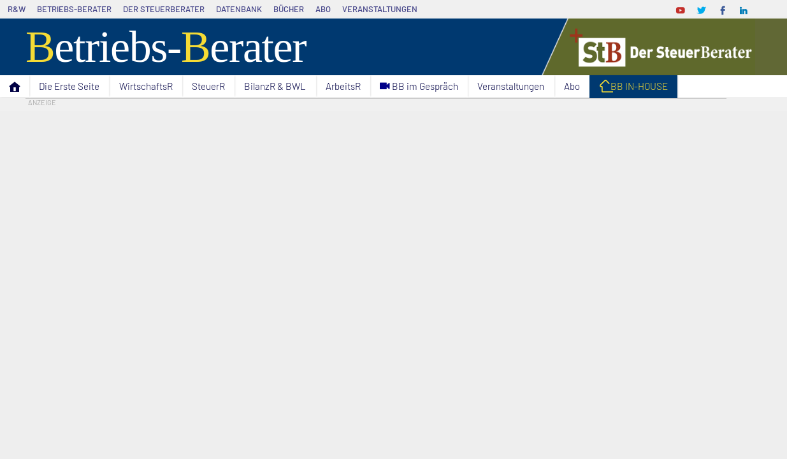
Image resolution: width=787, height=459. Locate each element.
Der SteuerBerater (164, 9)
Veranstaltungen (379, 9)
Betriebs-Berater (74, 9)
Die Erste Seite (69, 86)
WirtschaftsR (146, 86)
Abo (323, 9)
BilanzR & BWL (275, 86)
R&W (16, 9)
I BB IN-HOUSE (633, 88)
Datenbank (239, 9)
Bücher (288, 9)
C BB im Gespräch (419, 86)
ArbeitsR (343, 86)
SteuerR (208, 86)
